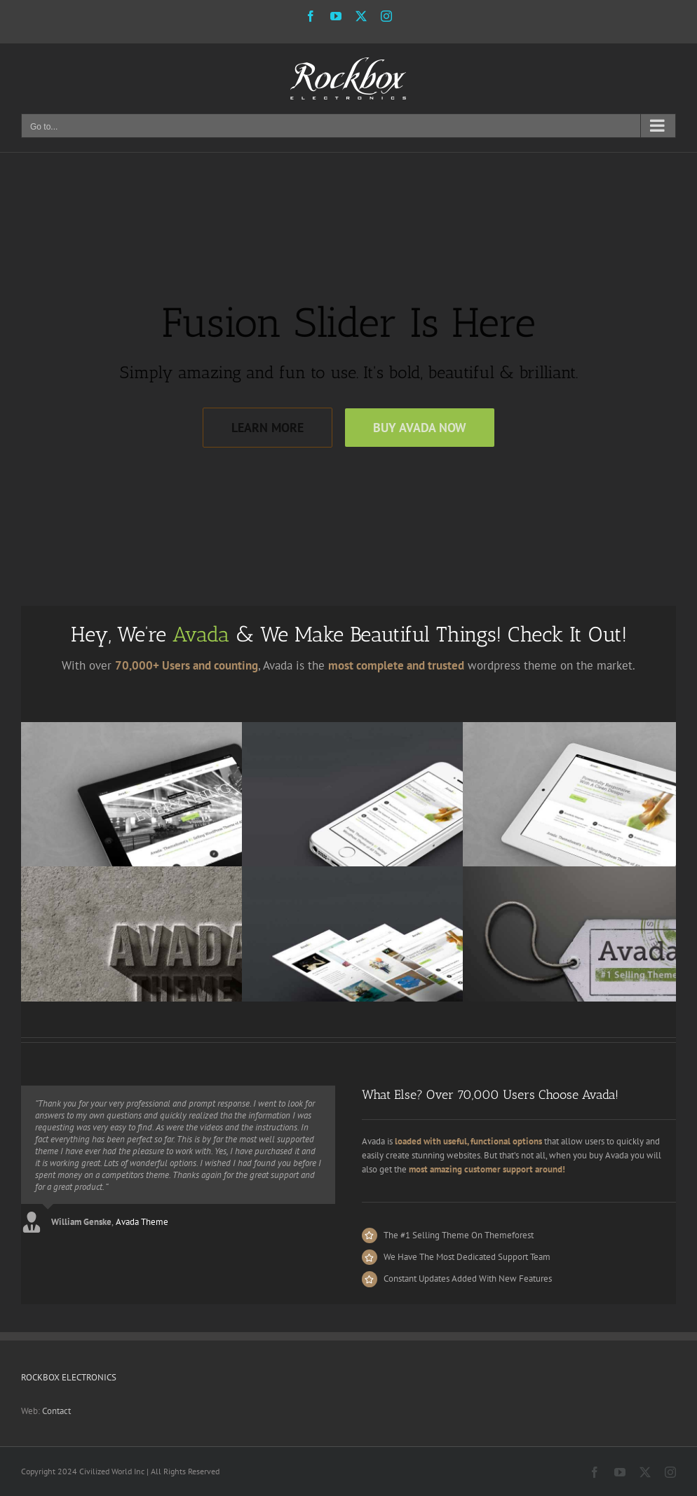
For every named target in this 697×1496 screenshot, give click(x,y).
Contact (56, 1411)
